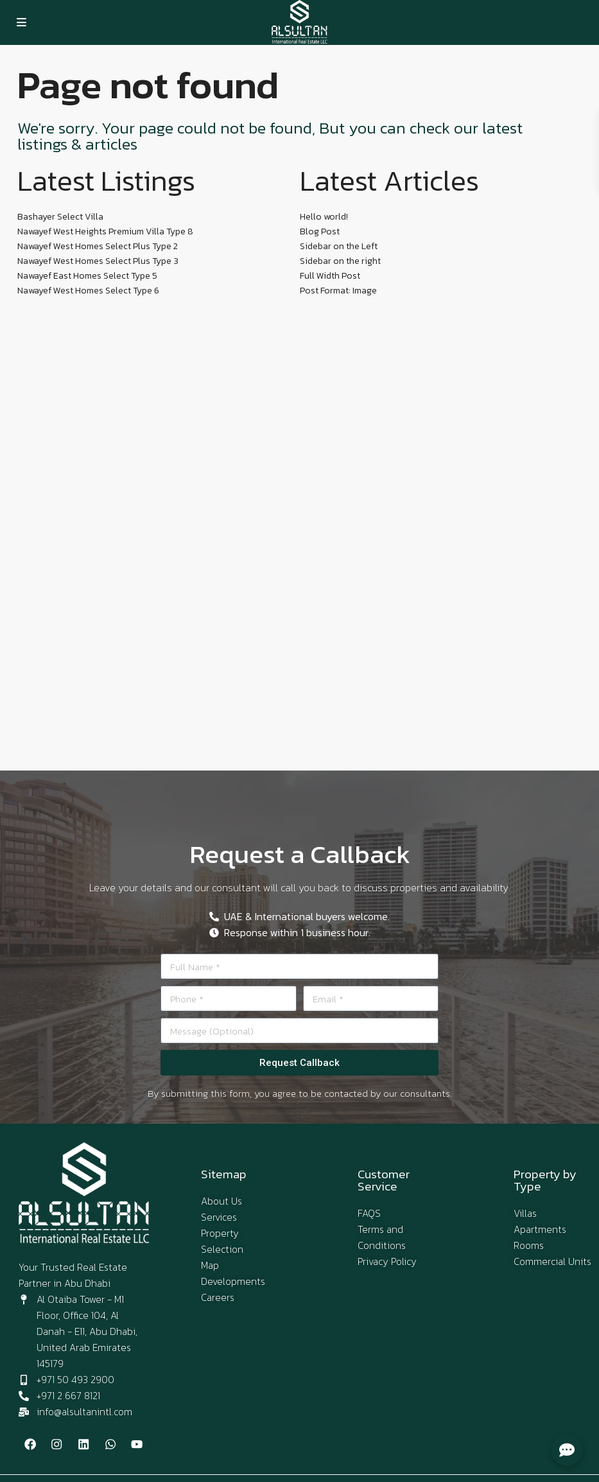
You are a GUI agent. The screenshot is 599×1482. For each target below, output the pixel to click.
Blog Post (320, 231)
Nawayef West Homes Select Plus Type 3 (97, 261)
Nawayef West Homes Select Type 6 (88, 290)
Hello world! (324, 216)
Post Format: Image (338, 290)
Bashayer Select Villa (60, 216)
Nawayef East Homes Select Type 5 (87, 276)
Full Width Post (330, 276)
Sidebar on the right (340, 261)
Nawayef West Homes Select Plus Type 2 (97, 246)
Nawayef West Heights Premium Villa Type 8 (105, 231)
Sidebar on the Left (339, 246)
